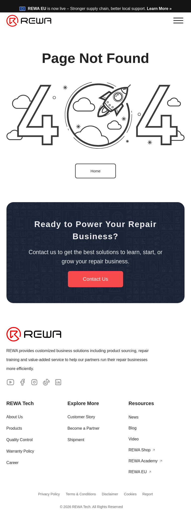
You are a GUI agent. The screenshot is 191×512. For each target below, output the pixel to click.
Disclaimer (110, 494)
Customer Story (81, 417)
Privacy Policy (46, 494)
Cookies (132, 494)
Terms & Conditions (79, 494)
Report (150, 494)
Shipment (75, 440)
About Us (14, 417)
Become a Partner (83, 428)
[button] (178, 21)
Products (14, 428)
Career (12, 463)
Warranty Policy (20, 451)
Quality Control (19, 440)
